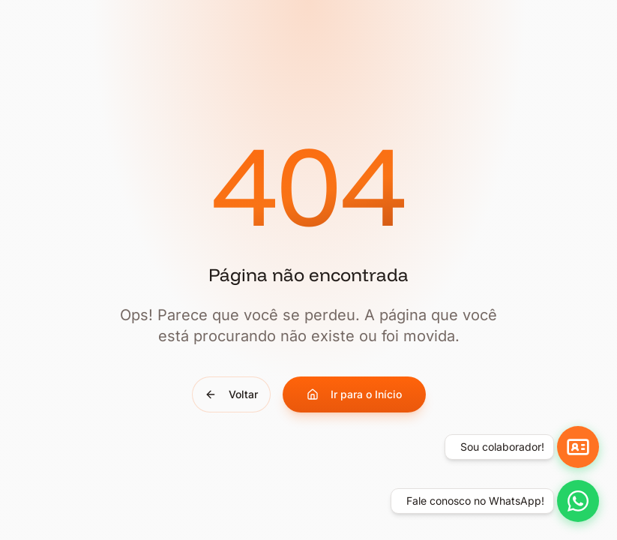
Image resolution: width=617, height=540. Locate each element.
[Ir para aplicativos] (578, 447)
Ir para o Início (354, 394)
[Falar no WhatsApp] (578, 501)
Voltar (231, 394)
